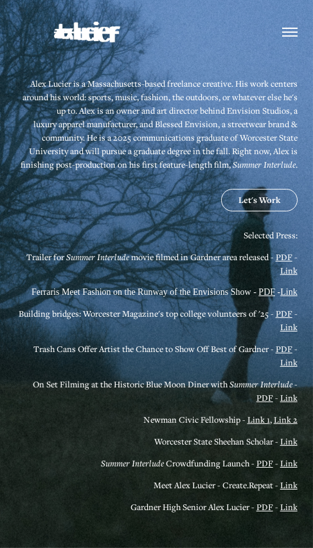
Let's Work (259, 200)
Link (289, 270)
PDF (284, 257)
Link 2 (286, 419)
